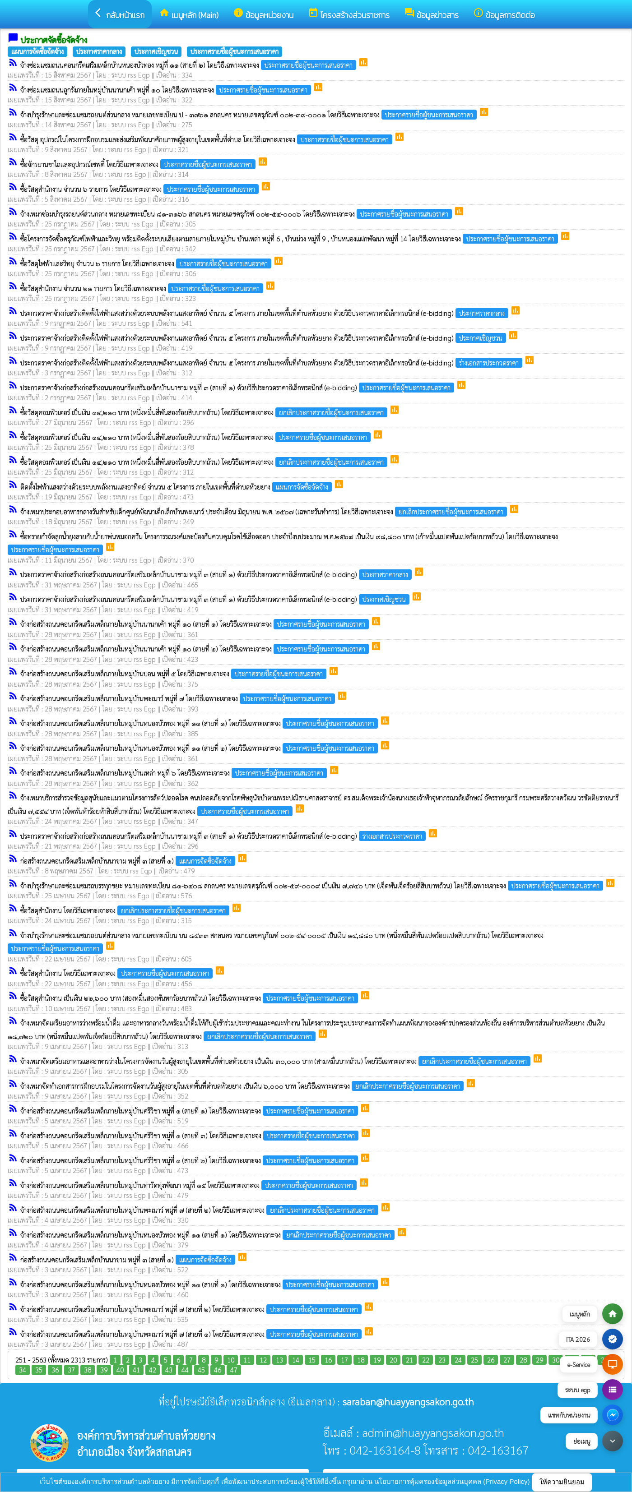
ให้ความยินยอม (562, 1482)
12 (263, 1359)
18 (360, 1359)
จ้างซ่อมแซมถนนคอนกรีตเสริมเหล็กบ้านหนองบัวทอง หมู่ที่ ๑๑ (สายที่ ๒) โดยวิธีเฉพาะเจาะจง (189, 64)
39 (103, 1369)
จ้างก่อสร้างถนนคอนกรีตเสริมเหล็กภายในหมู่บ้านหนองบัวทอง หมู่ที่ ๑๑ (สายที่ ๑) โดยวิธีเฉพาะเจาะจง (200, 723)
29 (539, 1359)
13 (279, 1359)
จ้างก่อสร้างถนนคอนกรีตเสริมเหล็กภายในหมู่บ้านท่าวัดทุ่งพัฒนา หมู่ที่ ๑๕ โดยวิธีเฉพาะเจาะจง (189, 1185)
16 (328, 1359)
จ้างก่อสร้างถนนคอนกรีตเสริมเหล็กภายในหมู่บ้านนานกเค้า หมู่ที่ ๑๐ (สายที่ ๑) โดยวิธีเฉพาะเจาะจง (195, 623)
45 (201, 1369)
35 (38, 1369)
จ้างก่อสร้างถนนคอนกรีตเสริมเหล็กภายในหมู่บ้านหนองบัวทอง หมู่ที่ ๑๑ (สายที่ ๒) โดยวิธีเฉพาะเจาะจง (200, 748)
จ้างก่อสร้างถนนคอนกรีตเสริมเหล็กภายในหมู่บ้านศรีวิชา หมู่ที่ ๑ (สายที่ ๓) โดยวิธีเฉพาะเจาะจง (190, 1135)
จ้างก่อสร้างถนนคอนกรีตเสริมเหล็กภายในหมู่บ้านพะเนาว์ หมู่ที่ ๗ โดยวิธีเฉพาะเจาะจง (178, 698)
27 (507, 1359)
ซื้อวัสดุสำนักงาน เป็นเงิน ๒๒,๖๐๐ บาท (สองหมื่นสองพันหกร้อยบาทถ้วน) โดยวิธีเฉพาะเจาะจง (190, 997)
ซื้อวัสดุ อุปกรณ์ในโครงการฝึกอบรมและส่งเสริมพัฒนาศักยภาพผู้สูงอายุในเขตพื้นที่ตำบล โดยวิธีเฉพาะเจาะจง (207, 139)
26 (490, 1359)
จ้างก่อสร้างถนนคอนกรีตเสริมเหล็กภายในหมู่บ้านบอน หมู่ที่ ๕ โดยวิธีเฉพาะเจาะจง (174, 673)
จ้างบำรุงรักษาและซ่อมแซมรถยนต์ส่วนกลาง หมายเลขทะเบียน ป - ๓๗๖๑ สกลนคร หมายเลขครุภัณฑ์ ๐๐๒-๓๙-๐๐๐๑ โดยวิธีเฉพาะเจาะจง (249, 114)
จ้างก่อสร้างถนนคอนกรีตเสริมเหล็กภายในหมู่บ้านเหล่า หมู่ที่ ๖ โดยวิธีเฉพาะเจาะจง (174, 772)
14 (295, 1359)
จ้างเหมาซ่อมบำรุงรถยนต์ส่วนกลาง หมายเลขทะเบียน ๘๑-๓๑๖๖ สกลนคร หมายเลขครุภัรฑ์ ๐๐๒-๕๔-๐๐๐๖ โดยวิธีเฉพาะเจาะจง (237, 213)
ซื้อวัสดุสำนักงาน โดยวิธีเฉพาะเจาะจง (125, 910)
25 (474, 1359)
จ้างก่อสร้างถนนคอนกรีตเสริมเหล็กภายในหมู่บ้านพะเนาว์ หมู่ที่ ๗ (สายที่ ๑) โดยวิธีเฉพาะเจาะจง (191, 1334)
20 (393, 1359)
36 (55, 1369)
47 (233, 1369)
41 (136, 1369)
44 (185, 1369)
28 (523, 1359)
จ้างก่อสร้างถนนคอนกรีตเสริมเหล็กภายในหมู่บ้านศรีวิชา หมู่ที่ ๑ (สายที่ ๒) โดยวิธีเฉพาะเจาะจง (190, 1160)
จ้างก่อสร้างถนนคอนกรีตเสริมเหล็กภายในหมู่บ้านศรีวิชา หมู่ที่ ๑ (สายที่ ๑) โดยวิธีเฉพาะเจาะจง (190, 1110)
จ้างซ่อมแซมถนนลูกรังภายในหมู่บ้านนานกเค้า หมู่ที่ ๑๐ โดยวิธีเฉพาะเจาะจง (166, 89)
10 (230, 1359)
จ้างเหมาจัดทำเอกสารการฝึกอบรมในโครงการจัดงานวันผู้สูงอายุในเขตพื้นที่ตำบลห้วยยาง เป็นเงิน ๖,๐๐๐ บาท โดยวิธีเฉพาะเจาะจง (242, 1085)
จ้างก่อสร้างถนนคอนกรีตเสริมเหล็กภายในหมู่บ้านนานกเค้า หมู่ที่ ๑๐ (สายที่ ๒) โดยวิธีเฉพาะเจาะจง (195, 648)
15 (312, 1359)
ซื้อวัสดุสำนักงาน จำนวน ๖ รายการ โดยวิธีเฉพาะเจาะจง (140, 189)
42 (152, 1369)
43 (168, 1369)
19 (377, 1359)
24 (458, 1359)
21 (409, 1359)
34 (22, 1369)
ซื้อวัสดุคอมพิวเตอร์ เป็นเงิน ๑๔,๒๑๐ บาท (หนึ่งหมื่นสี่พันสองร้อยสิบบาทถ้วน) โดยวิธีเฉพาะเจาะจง (204, 412)
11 (247, 1359)
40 (120, 1369)
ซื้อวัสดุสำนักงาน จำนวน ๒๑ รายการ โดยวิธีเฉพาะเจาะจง (142, 288)
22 (425, 1359)
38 (87, 1369)
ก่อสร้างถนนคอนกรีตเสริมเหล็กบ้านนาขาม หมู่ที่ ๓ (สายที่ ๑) (128, 860)
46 (217, 1369)
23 (442, 1359)
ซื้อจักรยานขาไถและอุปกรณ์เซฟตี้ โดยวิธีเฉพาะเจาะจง (138, 164)
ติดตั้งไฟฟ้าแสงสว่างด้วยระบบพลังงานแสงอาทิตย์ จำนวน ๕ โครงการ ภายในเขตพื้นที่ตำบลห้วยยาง (177, 486)
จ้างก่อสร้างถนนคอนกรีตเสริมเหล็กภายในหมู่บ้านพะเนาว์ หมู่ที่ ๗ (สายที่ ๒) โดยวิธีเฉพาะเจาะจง (200, 1210)
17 (344, 1359)
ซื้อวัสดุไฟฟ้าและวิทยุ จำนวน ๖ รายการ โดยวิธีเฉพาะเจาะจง (146, 263)
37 (71, 1369)
